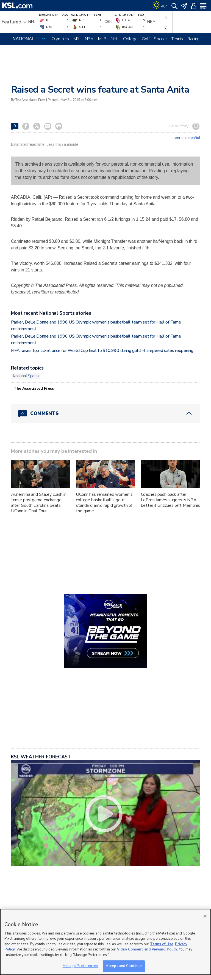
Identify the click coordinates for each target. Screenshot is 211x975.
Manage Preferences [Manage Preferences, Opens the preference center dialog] (80, 965)
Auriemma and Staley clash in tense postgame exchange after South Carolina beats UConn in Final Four (38, 502)
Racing (193, 39)
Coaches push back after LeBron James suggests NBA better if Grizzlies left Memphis (170, 499)
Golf (145, 39)
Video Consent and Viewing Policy (147, 949)
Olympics (60, 39)
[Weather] (159, 5)
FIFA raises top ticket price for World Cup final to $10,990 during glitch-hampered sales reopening (102, 351)
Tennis (177, 39)
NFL (76, 39)
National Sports (26, 376)
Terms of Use (161, 944)
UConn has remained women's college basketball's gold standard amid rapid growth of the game (104, 502)
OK (204, 916)
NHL (115, 39)
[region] (105, 942)
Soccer (160, 39)
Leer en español (186, 138)
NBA (89, 39)
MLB (102, 39)
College (130, 39)
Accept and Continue (124, 965)
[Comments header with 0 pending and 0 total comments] (105, 413)
